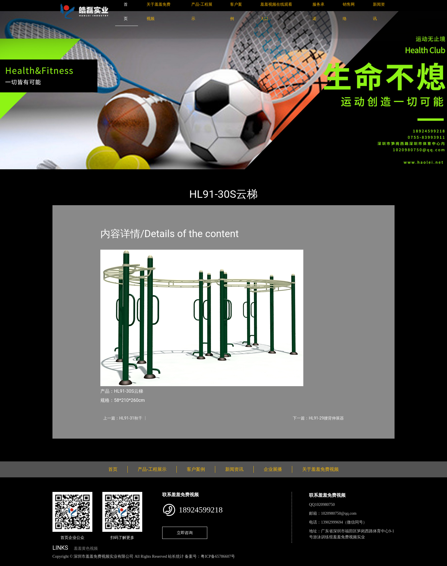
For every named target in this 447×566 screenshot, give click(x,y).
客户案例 (196, 469)
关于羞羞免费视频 (320, 469)
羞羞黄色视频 (86, 548)
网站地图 (8, 562)
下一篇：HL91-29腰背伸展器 (318, 418)
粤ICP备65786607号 (218, 556)
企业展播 (273, 469)
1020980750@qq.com (339, 513)
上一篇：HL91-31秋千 (122, 418)
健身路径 (115, 173)
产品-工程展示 (86, 173)
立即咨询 (185, 532)
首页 (62, 173)
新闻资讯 (234, 469)
